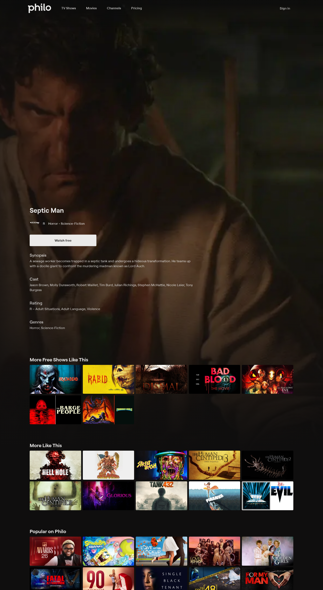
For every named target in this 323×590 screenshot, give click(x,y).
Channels (114, 8)
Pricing (136, 8)
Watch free (63, 240)
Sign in (285, 8)
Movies (91, 8)
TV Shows (68, 8)
